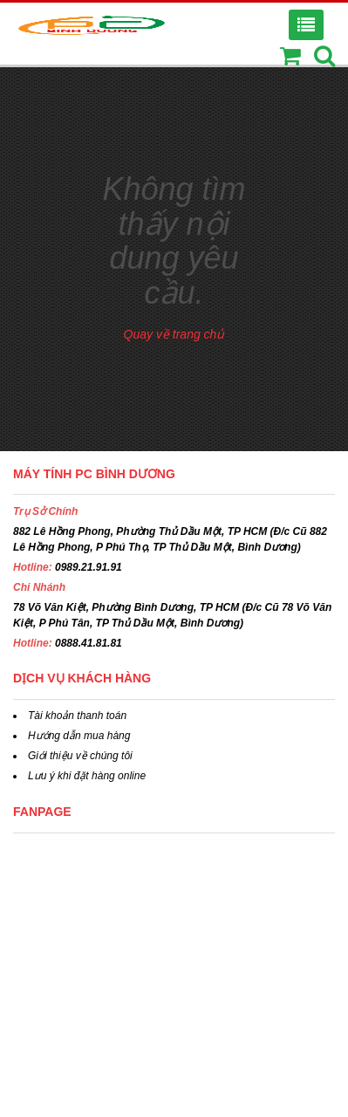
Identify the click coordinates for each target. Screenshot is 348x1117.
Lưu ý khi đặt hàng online (87, 776)
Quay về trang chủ (174, 334)
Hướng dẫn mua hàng (79, 736)
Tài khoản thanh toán (77, 715)
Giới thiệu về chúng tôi (80, 756)
